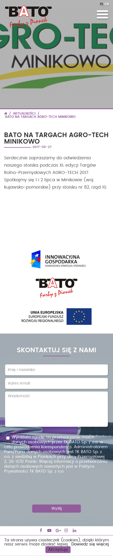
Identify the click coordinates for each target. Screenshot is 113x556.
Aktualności (24, 113)
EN (107, 4)
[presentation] (56, 487)
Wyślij (56, 508)
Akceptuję (58, 550)
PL (102, 4)
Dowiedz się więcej (90, 544)
